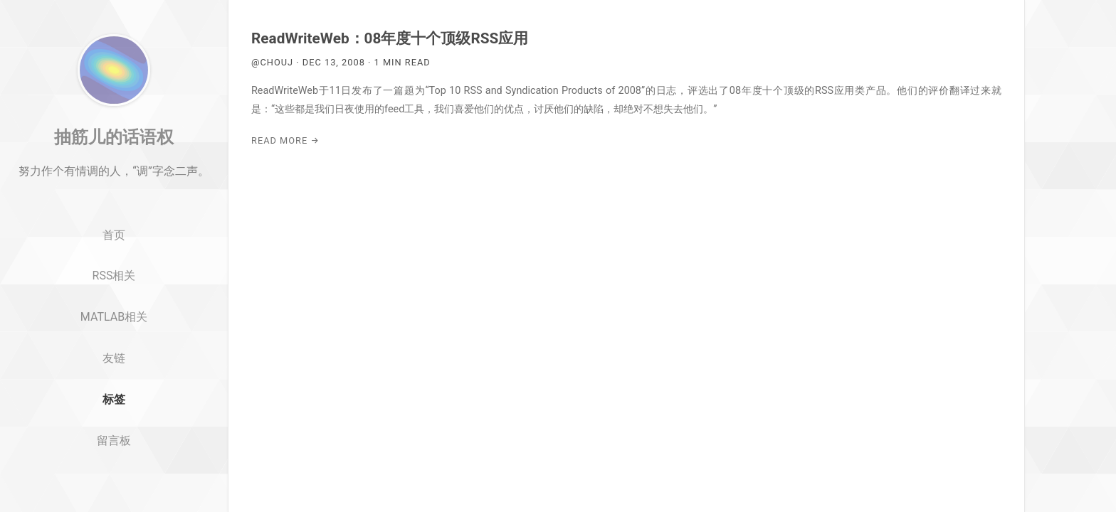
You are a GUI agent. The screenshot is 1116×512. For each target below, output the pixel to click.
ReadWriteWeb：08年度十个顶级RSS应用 (389, 38)
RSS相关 (114, 312)
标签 (113, 435)
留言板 (114, 477)
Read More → (285, 140)
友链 (113, 394)
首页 (113, 271)
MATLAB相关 (113, 353)
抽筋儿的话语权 (114, 172)
